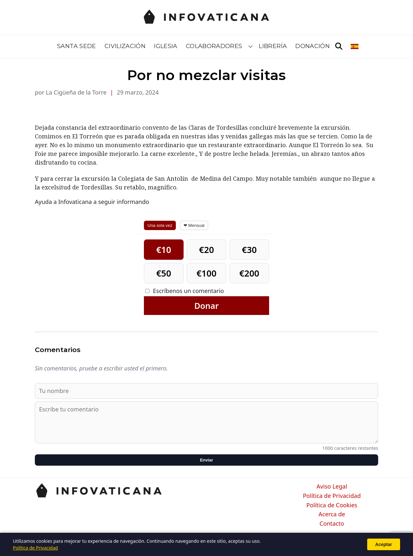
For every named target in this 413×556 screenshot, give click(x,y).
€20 (206, 250)
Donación (312, 46)
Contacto (331, 524)
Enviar (206, 460)
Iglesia (165, 46)
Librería (273, 46)
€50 (163, 273)
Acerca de (331, 514)
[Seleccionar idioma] (355, 46)
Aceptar (383, 544)
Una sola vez (159, 225)
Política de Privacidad (332, 496)
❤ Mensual (194, 225)
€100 (206, 273)
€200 (249, 273)
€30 (249, 250)
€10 (163, 250)
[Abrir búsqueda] (338, 46)
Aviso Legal (332, 486)
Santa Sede (76, 46)
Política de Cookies (332, 505)
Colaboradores (214, 46)
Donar (206, 305)
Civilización (125, 46)
